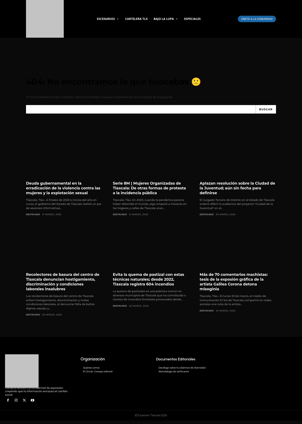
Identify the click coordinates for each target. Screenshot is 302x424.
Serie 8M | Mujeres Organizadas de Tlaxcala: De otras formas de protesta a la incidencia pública (151, 191)
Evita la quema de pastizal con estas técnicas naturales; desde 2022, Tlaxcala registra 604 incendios (147, 285)
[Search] (265, 112)
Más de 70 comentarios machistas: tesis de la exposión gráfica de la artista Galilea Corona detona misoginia (237, 285)
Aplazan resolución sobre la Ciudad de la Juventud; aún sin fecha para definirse (233, 191)
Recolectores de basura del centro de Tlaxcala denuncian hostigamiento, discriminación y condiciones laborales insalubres (63, 285)
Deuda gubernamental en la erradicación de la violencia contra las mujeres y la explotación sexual (64, 191)
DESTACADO (33, 217)
